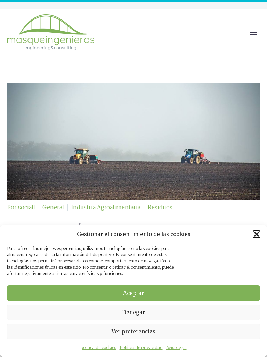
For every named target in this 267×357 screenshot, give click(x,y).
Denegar (133, 312)
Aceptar (133, 293)
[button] (256, 234)
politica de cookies (98, 347)
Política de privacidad (141, 347)
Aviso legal (176, 347)
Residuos (160, 207)
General (53, 207)
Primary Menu (253, 33)
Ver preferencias (133, 331)
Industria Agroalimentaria (105, 207)
